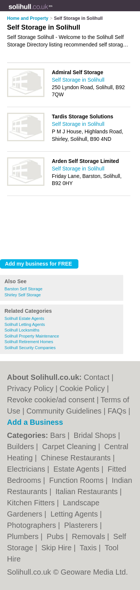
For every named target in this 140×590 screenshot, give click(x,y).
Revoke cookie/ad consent (51, 400)
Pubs (56, 536)
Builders (21, 446)
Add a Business (35, 422)
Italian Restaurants (87, 491)
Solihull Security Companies (30, 347)
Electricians (27, 469)
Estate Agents (77, 469)
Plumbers (24, 536)
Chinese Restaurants (77, 458)
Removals (89, 536)
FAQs (117, 411)
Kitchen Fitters (32, 503)
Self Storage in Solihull (78, 80)
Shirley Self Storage (22, 295)
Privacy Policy (30, 388)
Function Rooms (77, 480)
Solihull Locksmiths (22, 330)
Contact (96, 377)
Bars (59, 435)
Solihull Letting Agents (24, 324)
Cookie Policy (82, 388)
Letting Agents (75, 514)
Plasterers (82, 525)
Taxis (89, 548)
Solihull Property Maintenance (31, 336)
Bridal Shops (96, 435)
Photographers (32, 525)
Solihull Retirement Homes (28, 341)
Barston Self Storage (23, 289)
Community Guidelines (64, 411)
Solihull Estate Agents (24, 318)
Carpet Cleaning (70, 446)
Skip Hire (57, 548)
